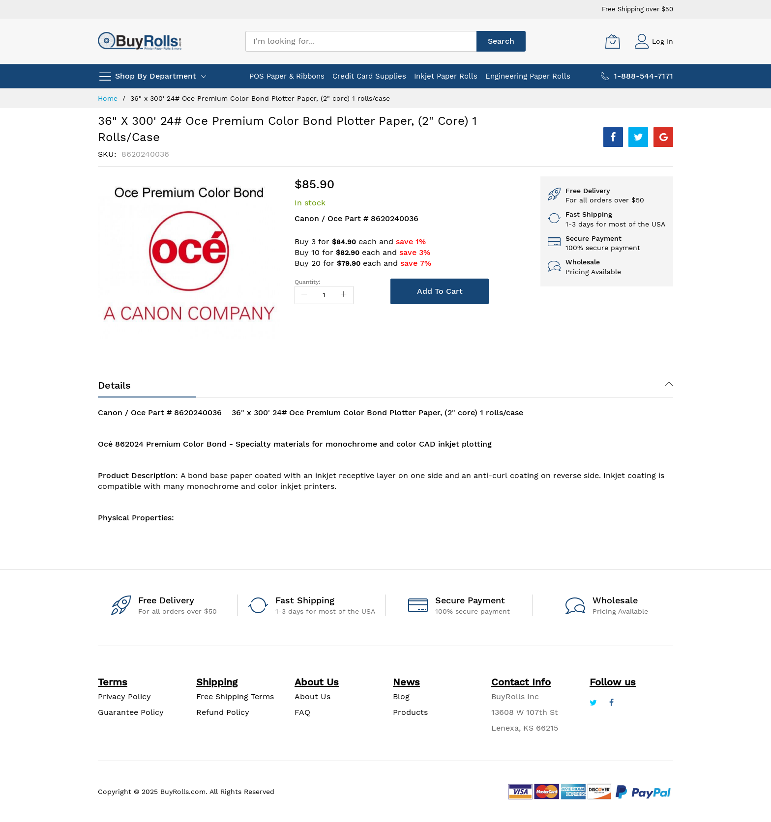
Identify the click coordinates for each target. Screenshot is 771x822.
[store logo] (139, 41)
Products (410, 712)
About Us (312, 696)
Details (114, 385)
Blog (401, 696)
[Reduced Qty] (304, 295)
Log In (662, 41)
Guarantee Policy (131, 712)
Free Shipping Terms (235, 696)
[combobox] (360, 41)
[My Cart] (612, 41)
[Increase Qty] (344, 295)
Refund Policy (222, 712)
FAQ (302, 712)
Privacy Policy (124, 696)
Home (108, 98)
